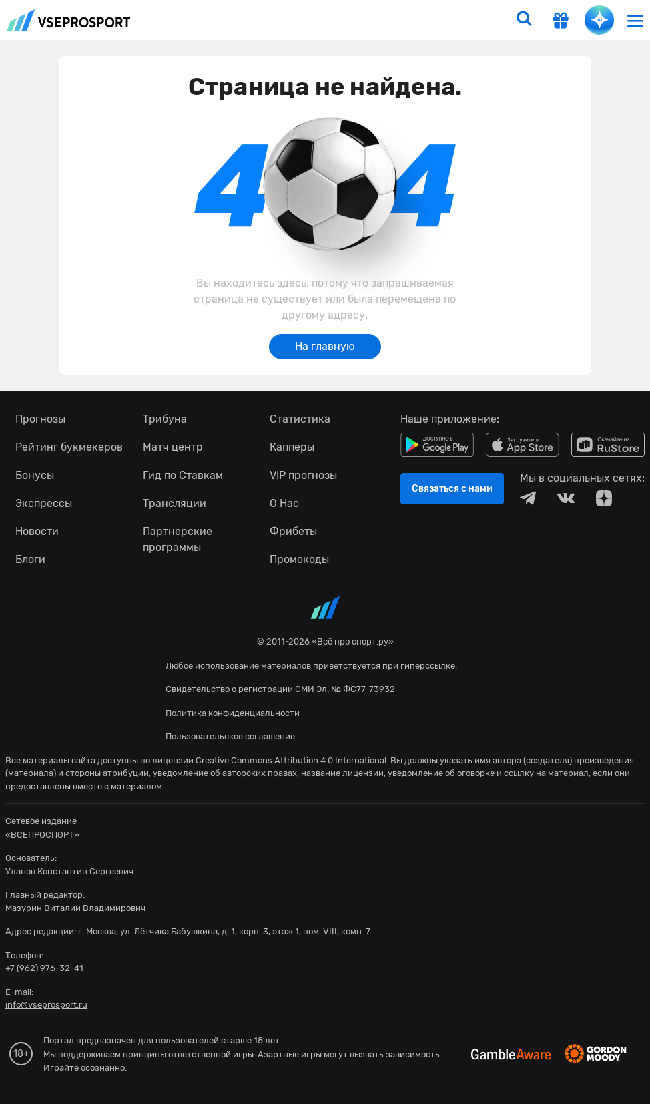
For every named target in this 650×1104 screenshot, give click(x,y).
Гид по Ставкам (183, 475)
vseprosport (69, 20)
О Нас (284, 503)
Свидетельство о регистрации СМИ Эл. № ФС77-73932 (280, 689)
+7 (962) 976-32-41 (44, 968)
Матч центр (173, 447)
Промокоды (299, 559)
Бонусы (34, 475)
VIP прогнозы (303, 475)
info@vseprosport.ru (46, 1005)
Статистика (300, 419)
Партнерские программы (177, 539)
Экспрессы (43, 503)
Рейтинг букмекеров (69, 447)
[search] (524, 20)
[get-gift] (561, 22)
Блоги (30, 559)
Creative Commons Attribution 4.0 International (291, 760)
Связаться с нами (452, 488)
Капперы (292, 447)
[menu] (635, 20)
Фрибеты (293, 531)
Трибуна (165, 419)
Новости (37, 531)
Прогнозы (40, 419)
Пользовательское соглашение (230, 736)
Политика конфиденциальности (233, 713)
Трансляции (174, 503)
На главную (325, 346)
